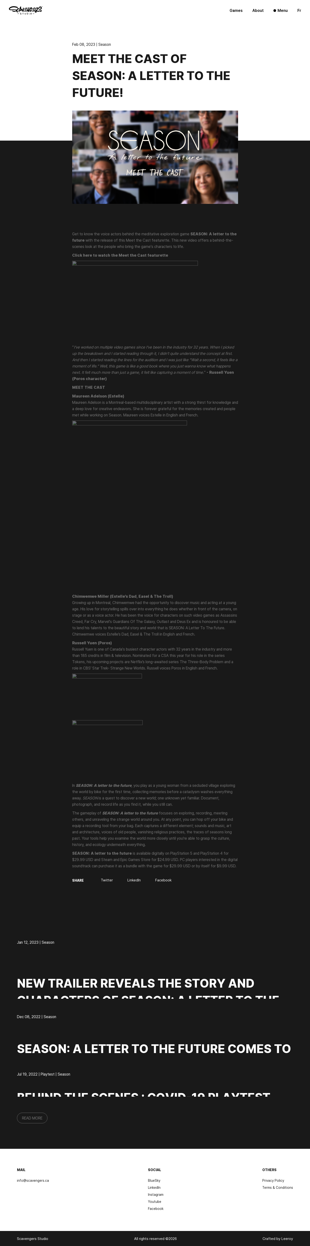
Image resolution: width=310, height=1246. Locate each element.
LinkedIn (154, 1187)
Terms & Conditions (277, 1187)
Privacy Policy (273, 1180)
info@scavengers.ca (33, 1180)
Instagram (155, 1194)
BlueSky (154, 1180)
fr (299, 10)
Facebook (155, 1208)
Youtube (154, 1201)
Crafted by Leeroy (278, 1238)
